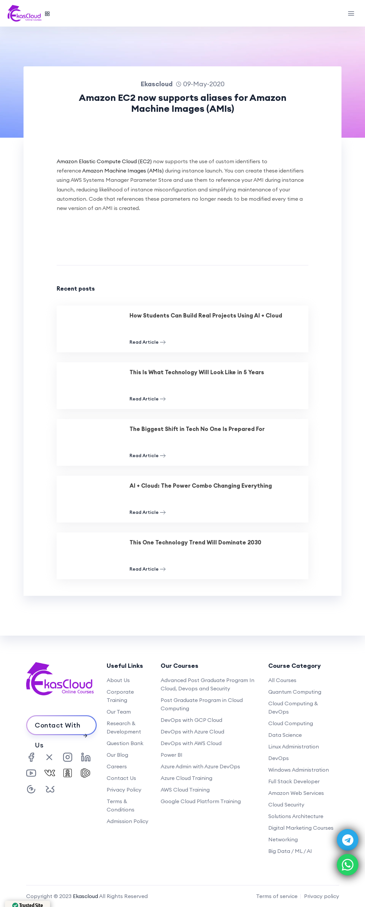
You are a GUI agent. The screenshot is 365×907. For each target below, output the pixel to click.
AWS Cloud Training (185, 789)
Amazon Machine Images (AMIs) (123, 170)
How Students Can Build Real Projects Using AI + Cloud (206, 315)
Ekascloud (85, 896)
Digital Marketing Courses (301, 827)
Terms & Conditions (120, 805)
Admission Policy (127, 821)
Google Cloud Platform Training (201, 801)
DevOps (278, 758)
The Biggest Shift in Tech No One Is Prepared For (197, 429)
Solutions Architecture (295, 816)
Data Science (285, 735)
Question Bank (125, 743)
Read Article (148, 342)
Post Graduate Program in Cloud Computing (202, 704)
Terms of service (276, 896)
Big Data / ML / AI (290, 851)
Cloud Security (286, 804)
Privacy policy (321, 896)
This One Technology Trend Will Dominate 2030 (195, 542)
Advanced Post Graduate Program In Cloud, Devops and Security (207, 684)
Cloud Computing (290, 723)
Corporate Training (120, 695)
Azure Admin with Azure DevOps (200, 766)
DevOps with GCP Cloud (191, 720)
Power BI (171, 754)
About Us (118, 680)
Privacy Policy (124, 789)
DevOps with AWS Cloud (191, 743)
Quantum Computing (294, 691)
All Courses (282, 680)
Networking (283, 839)
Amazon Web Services (296, 793)
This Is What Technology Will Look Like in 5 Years (197, 372)
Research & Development (124, 727)
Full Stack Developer (294, 781)
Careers (117, 766)
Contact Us (121, 778)
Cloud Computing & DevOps (293, 707)
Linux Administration (293, 746)
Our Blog (117, 754)
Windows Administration (298, 769)
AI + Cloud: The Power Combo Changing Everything (201, 485)
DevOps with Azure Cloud (192, 731)
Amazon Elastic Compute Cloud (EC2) (104, 161)
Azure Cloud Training (186, 778)
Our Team (119, 711)
